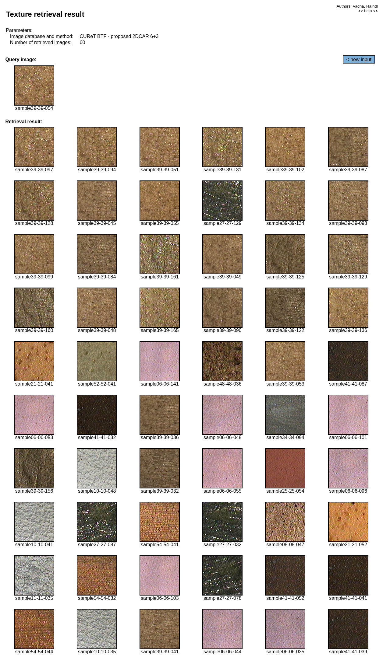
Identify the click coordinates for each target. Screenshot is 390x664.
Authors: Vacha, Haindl (357, 6)
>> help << (368, 11)
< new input (358, 59)
